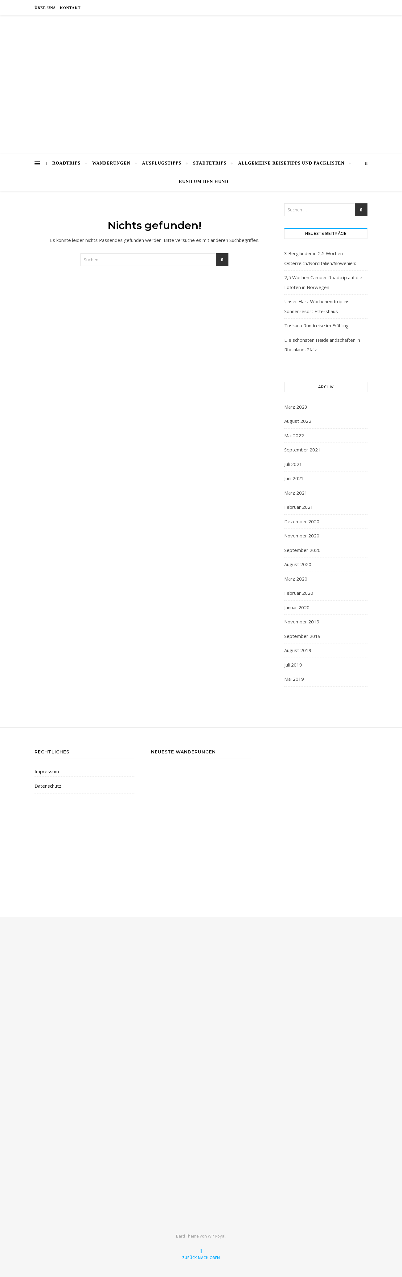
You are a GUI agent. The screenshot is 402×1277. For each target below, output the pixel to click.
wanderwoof (201, 81)
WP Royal (216, 1236)
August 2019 (297, 650)
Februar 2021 (298, 507)
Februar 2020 (298, 593)
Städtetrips (209, 163)
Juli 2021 (293, 464)
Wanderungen (111, 163)
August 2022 (297, 421)
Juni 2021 (294, 478)
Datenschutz (48, 786)
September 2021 (302, 450)
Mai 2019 (294, 679)
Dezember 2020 (301, 521)
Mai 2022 (294, 435)
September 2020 (302, 550)
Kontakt (70, 8)
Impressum (47, 771)
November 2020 (301, 535)
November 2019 (301, 621)
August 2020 (297, 564)
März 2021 (295, 493)
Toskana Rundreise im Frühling (316, 325)
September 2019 (302, 636)
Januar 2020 (297, 607)
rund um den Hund (203, 181)
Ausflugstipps (161, 163)
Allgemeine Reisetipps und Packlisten (291, 163)
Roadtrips (66, 163)
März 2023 (295, 407)
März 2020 (295, 579)
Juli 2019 (293, 665)
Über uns (45, 8)
